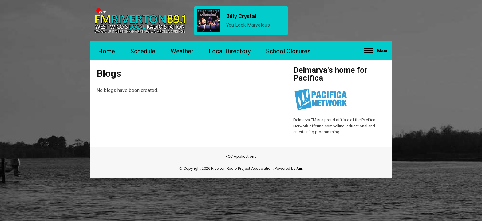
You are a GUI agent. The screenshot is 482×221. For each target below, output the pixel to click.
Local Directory (230, 51)
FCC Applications (241, 156)
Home (106, 51)
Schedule (142, 51)
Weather (182, 51)
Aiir (299, 168)
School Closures (288, 51)
